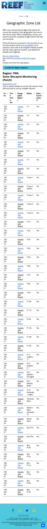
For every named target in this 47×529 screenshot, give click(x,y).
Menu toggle (44, 4)
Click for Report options (17, 67)
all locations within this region (24, 58)
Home (21, 16)
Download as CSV (9, 84)
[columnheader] (6, 97)
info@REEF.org (37, 519)
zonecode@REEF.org (28, 45)
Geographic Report (21, 108)
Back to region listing (11, 56)
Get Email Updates (23, 515)
